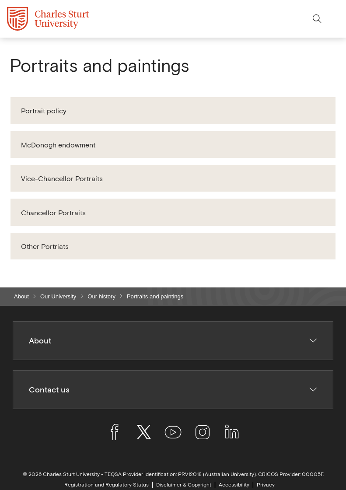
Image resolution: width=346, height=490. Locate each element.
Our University (58, 296)
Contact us (173, 389)
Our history (101, 296)
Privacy (266, 485)
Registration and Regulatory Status (106, 485)
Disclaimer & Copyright (183, 485)
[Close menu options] (336, 18)
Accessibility (234, 485)
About (21, 296)
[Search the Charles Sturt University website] (317, 18)
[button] (173, 110)
